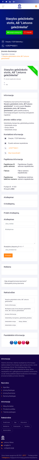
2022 (12, 189)
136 (6, 84)
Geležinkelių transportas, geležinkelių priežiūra (18, 318)
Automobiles (7, 430)
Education (24, 422)
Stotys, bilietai (23, 321)
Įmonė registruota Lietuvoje (12, 79)
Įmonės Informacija (10, 314)
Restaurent (17, 426)
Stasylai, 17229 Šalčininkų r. (12, 41)
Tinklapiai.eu (6, 457)
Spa (15, 422)
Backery (27, 426)
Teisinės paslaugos (8, 412)
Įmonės (12, 54)
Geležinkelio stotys (10, 321)
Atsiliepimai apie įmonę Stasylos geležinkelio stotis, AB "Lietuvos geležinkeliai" (18, 309)
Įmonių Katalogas (8, 390)
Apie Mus (5, 387)
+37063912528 (7, 448)
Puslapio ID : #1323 (10, 187)
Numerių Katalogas (8, 396)
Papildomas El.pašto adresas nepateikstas (26, 165)
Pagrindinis (5, 54)
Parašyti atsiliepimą (14, 32)
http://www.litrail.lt (14, 153)
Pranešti (28, 32)
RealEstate (6, 422)
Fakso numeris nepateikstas (23, 172)
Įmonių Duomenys (8, 393)
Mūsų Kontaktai (7, 406)
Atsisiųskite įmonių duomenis (14, 283)
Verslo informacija (10, 305)
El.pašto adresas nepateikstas (18, 143)
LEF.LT (24, 455)
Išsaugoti (8, 255)
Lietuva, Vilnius (7, 442)
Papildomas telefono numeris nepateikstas (25, 178)
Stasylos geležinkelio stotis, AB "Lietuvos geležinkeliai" (17, 300)
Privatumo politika (8, 409)
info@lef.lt (6, 445)
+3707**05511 (9, 45)
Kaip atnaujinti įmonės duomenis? (16, 281)
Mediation (6, 426)
